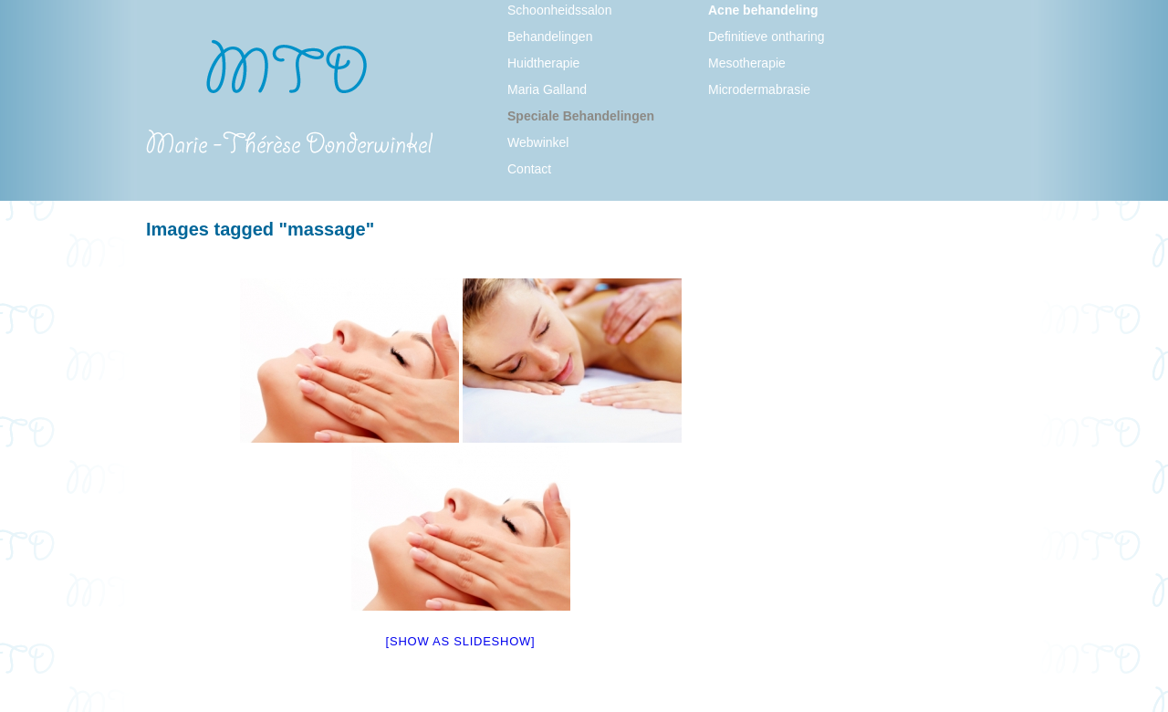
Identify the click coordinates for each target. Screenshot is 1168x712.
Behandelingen (549, 36)
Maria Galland (547, 89)
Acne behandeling (763, 10)
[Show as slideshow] (461, 641)
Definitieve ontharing (766, 36)
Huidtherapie (543, 63)
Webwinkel (537, 142)
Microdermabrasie (759, 89)
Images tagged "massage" (260, 229)
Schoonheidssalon (559, 10)
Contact (529, 169)
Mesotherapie (747, 63)
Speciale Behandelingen (580, 116)
